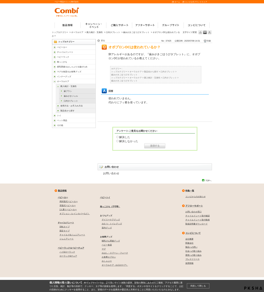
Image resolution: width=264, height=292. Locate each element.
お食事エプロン (109, 257)
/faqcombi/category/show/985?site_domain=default (54, 125)
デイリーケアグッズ (111, 219)
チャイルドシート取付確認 (197, 216)
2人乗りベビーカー (68, 209)
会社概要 (189, 239)
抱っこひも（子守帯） (110, 206)
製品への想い (191, 247)
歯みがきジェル (71, 96)
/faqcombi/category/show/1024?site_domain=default (54, 120)
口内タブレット (113, 32)
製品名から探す (67, 111)
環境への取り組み (193, 255)
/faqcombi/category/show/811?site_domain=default (54, 115)
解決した (124, 137)
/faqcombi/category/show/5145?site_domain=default (58, 110)
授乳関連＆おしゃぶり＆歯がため (72, 67)
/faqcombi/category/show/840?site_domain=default (54, 47)
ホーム (177, 2)
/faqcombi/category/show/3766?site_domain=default (54, 81)
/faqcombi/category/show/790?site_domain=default (54, 76)
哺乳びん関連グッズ (111, 241)
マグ (104, 249)
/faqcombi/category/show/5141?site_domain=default (58, 86)
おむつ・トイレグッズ (112, 224)
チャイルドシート (65, 52)
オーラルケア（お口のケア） (115, 265)
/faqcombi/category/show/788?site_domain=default (54, 52)
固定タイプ (65, 231)
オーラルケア (77, 32)
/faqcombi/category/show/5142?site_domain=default (58, 105)
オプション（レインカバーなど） (75, 213)
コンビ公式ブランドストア (196, 2)
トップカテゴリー (60, 32)
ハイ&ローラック (67, 252)
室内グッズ (107, 228)
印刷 (209, 41)
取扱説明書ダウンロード (196, 224)
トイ (59, 115)
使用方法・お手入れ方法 (71, 106)
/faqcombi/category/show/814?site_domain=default (54, 66)
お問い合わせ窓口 (193, 212)
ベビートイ (105, 197)
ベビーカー (62, 47)
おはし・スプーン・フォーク (115, 253)
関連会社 (189, 243)
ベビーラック (63, 57)
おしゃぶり (107, 261)
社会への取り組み (193, 251)
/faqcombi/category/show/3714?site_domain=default (54, 57)
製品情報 (62, 190)
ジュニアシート (67, 239)
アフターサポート (194, 206)
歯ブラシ (68, 91)
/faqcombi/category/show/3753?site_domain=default (54, 71)
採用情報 (189, 263)
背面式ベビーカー (68, 205)
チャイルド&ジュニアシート (72, 235)
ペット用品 (62, 120)
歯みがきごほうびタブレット (136, 32)
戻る (103, 40)
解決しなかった (128, 141)
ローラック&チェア (68, 256)
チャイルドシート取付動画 (197, 220)
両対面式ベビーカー (69, 201)
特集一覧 (189, 190)
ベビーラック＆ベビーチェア (71, 248)
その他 (60, 125)
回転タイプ (65, 227)
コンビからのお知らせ (195, 196)
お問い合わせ (111, 173)
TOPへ (208, 180)
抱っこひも (62, 62)
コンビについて (193, 233)
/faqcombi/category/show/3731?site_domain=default (54, 61)
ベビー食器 (107, 245)
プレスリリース (192, 259)
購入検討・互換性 (95, 32)
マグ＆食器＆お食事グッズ (69, 71)
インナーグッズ (64, 76)
